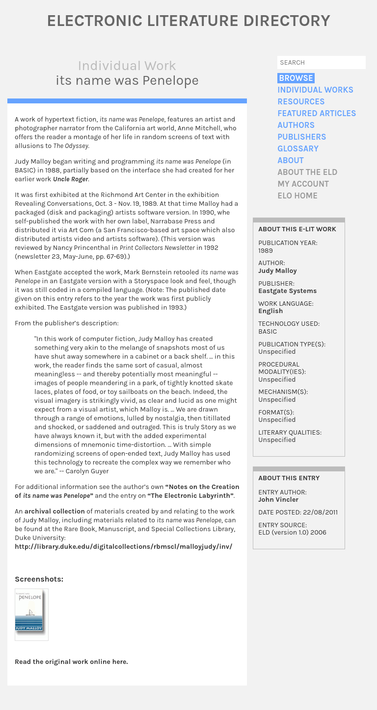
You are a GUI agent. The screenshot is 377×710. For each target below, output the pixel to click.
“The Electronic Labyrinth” (191, 495)
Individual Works (315, 90)
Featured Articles (316, 113)
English (270, 311)
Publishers (301, 137)
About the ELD (307, 172)
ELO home (297, 195)
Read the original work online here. (71, 662)
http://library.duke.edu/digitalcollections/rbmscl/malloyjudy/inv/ (124, 546)
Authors (296, 125)
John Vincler (278, 499)
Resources (300, 101)
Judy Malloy (277, 271)
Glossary (298, 148)
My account (303, 184)
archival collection (55, 511)
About (290, 160)
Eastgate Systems (287, 291)
